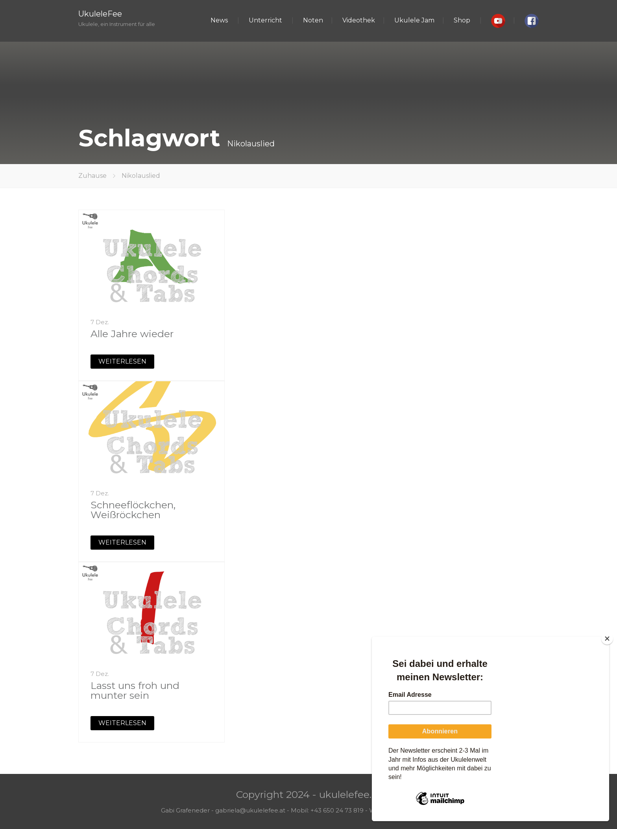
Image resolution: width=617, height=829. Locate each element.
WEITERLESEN (122, 361)
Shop (462, 20)
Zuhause (92, 175)
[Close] (607, 638)
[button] (498, 21)
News (219, 20)
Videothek (358, 20)
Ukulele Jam (414, 20)
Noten (313, 20)
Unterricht (265, 20)
